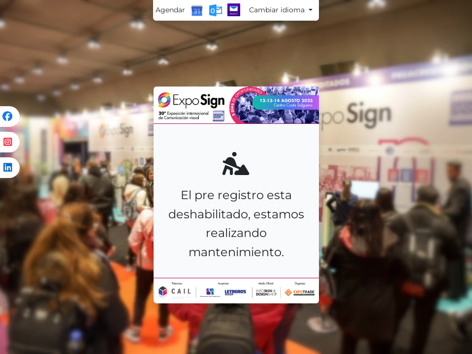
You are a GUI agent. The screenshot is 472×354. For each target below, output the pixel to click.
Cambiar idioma (278, 9)
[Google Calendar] (197, 10)
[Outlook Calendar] (215, 10)
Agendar (170, 9)
